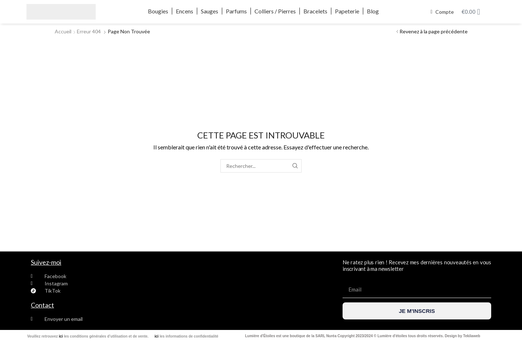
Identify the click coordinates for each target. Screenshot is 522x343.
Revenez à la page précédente (433, 31)
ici (61, 336)
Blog (373, 11)
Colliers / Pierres (275, 11)
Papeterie (347, 11)
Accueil (63, 31)
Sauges (209, 11)
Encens (184, 11)
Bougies (158, 11)
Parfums (236, 11)
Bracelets (315, 11)
